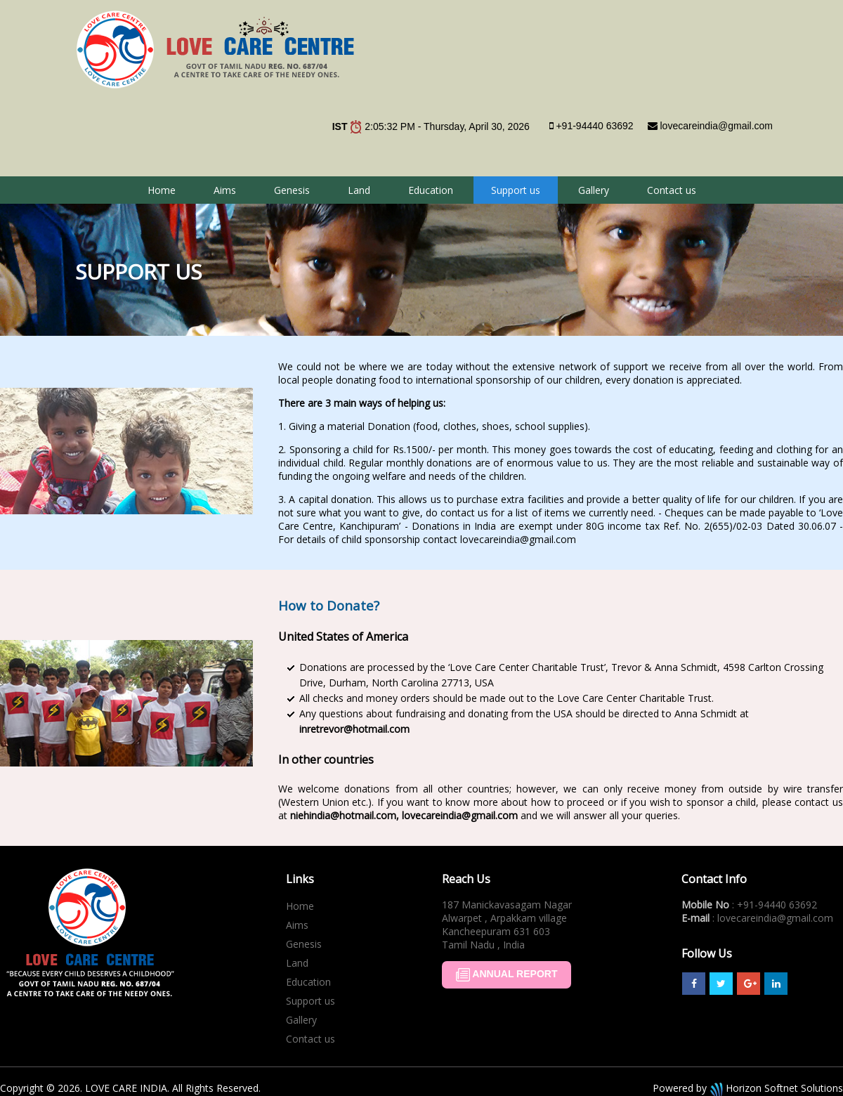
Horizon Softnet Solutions (775, 1088)
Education (430, 190)
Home (162, 190)
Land (359, 190)
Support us (515, 190)
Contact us (671, 190)
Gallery (593, 190)
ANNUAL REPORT (506, 974)
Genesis (292, 190)
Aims (225, 190)
